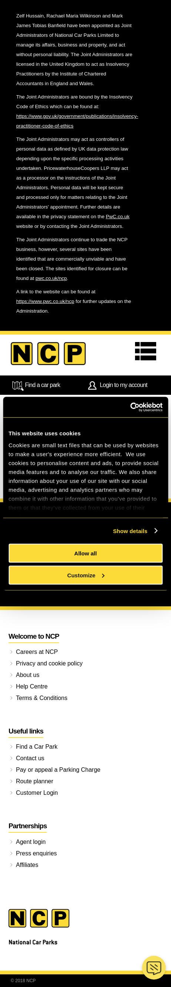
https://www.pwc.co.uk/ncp (45, 301)
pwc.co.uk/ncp (51, 278)
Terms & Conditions (42, 698)
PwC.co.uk (117, 216)
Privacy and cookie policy (49, 663)
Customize (85, 575)
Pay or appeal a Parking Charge (58, 770)
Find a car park (35, 385)
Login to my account (117, 385)
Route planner (34, 781)
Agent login (31, 842)
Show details (130, 531)
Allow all (85, 553)
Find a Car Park (36, 747)
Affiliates (27, 865)
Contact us (30, 758)
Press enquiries (36, 853)
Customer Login (37, 793)
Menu (147, 351)
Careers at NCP (37, 652)
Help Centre (31, 686)
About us (27, 675)
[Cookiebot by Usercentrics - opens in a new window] (130, 407)
